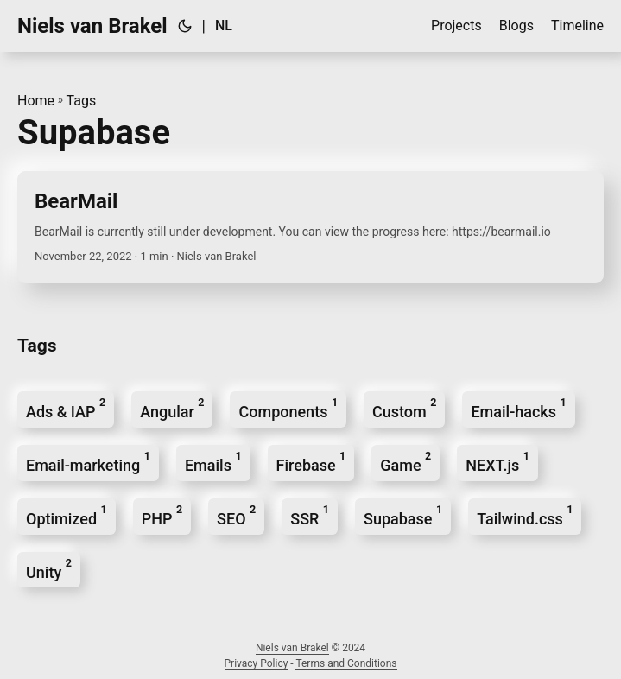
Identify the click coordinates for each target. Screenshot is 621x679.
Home (35, 100)
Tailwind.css (525, 515)
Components (288, 408)
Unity (49, 568)
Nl (223, 25)
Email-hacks (518, 408)
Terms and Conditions (345, 663)
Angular (172, 408)
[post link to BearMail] (310, 227)
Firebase (311, 461)
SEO (236, 515)
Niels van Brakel (92, 26)
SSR (309, 515)
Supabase (403, 515)
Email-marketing (88, 461)
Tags (82, 100)
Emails (213, 461)
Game (405, 461)
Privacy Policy (256, 663)
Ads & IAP (65, 408)
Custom (404, 408)
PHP (162, 515)
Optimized (66, 515)
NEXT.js (497, 461)
